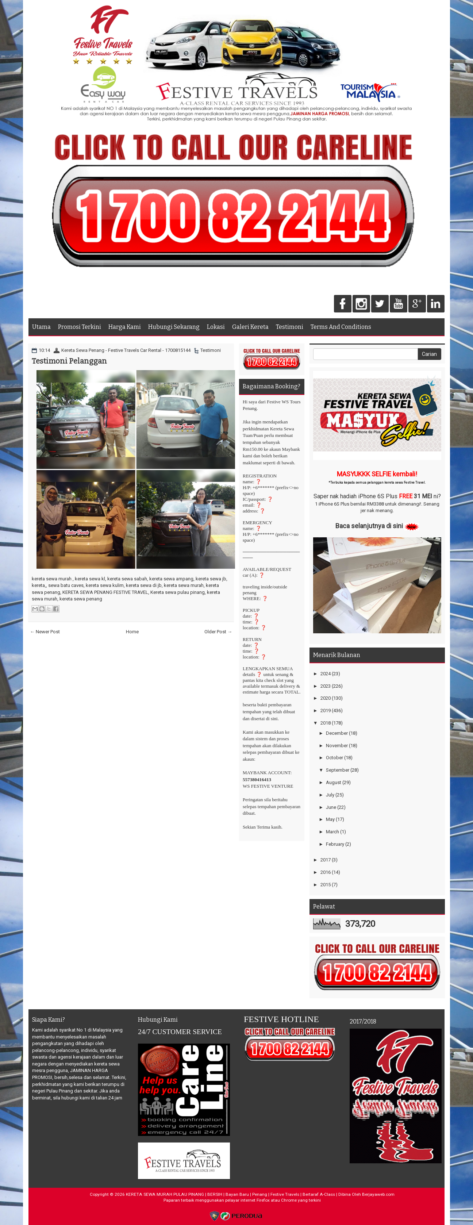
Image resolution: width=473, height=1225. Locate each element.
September (337, 770)
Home (132, 631)
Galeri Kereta (250, 326)
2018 (325, 723)
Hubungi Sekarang (174, 326)
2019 (325, 710)
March (332, 831)
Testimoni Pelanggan (69, 361)
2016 (325, 872)
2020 (325, 698)
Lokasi (216, 326)
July (330, 795)
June (331, 807)
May (330, 819)
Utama (41, 326)
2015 (325, 884)
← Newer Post (45, 631)
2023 (325, 686)
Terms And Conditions (341, 326)
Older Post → (218, 631)
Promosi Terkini (79, 326)
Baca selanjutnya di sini (369, 526)
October (334, 757)
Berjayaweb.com (378, 1194)
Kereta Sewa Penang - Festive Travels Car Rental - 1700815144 (126, 350)
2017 (325, 860)
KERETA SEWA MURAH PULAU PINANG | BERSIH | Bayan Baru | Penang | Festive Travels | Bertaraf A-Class (230, 1194)
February (335, 844)
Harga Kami (124, 326)
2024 (325, 673)
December (337, 733)
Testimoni (289, 326)
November (337, 745)
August (333, 782)
